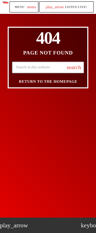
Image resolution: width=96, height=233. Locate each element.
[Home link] (5, 7)
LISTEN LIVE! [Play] (66, 7)
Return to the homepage (48, 82)
